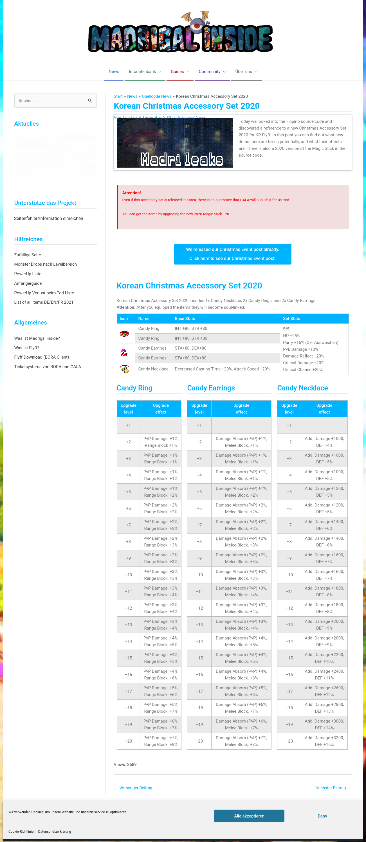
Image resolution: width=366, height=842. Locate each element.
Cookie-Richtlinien (21, 832)
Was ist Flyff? (26, 347)
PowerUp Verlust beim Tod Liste (44, 293)
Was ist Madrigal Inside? (37, 338)
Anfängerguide (28, 283)
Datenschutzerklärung (54, 832)
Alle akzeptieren (249, 816)
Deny (322, 816)
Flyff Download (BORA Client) (41, 357)
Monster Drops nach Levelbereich (45, 264)
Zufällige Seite (27, 254)
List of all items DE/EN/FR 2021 (44, 302)
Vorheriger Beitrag (134, 788)
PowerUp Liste (27, 274)
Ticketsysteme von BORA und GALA (47, 367)
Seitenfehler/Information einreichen (48, 218)
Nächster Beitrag (332, 788)
